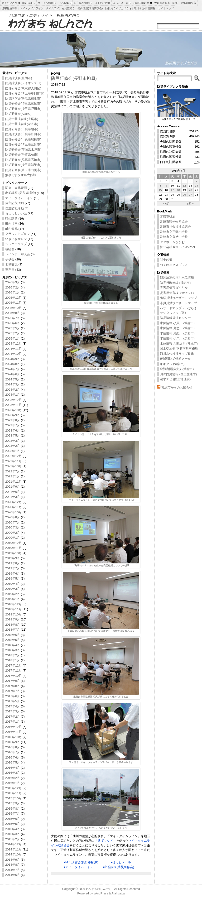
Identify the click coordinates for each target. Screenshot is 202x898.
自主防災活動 (14, 203)
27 (190, 194)
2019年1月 (12, 599)
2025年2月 (12, 333)
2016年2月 (12, 778)
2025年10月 (13, 308)
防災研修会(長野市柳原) (74, 78)
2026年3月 (12, 282)
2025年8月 (12, 313)
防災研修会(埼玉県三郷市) (23, 103)
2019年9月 (12, 558)
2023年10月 (13, 410)
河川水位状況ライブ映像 (177, 353)
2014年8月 (12, 864)
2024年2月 (12, 389)
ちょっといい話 (16, 213)
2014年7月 (12, 870)
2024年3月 (12, 384)
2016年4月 (12, 767)
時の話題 (11, 218)
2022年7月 (12, 471)
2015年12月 (13, 788)
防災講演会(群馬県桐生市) (23, 98)
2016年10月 (13, 737)
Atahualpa (118, 893)
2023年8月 (12, 420)
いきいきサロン (16, 239)
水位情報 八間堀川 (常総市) (179, 343)
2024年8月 (12, 364)
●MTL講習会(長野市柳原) (80, 862)
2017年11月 (13, 670)
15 (160, 190)
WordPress (101, 893)
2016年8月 (12, 747)
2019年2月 (12, 594)
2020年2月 (12, 532)
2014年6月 (12, 875)
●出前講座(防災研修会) (118, 867)
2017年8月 (12, 686)
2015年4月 (12, 829)
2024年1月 (12, 394)
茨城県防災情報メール (175, 358)
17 (172, 190)
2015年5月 (12, 824)
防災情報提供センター (175, 318)
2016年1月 (12, 783)
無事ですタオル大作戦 (20, 175)
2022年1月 (12, 476)
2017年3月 (12, 711)
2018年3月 (12, 650)
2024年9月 (12, 359)
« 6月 (166, 203)
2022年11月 (13, 461)
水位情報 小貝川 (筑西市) (177, 338)
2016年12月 (13, 727)
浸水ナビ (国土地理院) (175, 379)
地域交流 (11, 264)
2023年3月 (12, 440)
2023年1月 (12, 451)
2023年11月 (13, 405)
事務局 (9, 269)
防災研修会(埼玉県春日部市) (24, 93)
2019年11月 (13, 548)
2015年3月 (12, 834)
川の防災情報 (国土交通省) (178, 374)
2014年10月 (13, 854)
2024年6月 (12, 374)
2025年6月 (12, 323)
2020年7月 (12, 522)
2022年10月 (13, 466)
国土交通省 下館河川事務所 (179, 348)
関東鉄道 (166, 260)
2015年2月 (12, 839)
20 (190, 190)
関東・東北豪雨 (16, 188)
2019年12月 (13, 543)
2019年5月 (12, 578)
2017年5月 (12, 701)
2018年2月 (12, 655)
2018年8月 (12, 624)
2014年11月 (13, 849)
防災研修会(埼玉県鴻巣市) (23, 165)
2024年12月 (13, 343)
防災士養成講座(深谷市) (21, 124)
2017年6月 (12, 696)
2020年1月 (12, 537)
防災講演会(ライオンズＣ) (23, 83)
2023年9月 (12, 415)
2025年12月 (13, 297)
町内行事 (11, 223)
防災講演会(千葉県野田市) (23, 134)
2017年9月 (12, 680)
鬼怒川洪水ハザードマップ (178, 298)
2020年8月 (12, 517)
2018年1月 (12, 660)
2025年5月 (12, 328)
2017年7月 (12, 691)
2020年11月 (13, 507)
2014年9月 (12, 859)
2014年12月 (13, 844)
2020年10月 (13, 512)
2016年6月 (12, 757)
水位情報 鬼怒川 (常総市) (177, 328)
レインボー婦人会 (17, 254)
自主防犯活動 (14, 208)
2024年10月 (13, 353)
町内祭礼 (11, 229)
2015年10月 (13, 798)
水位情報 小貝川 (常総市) (177, 323)
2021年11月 (13, 481)
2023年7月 (12, 425)
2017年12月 (13, 665)
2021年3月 (12, 497)
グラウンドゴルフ (17, 233)
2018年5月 (12, 640)
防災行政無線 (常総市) (175, 282)
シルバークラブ (16, 244)
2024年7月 (12, 369)
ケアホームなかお (172, 242)
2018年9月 (12, 619)
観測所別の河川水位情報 (177, 277)
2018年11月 (13, 609)
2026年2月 (12, 287)
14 (196, 185)
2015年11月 (13, 793)
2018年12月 (13, 604)
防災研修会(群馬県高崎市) (23, 160)
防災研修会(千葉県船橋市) (23, 139)
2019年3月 (12, 589)
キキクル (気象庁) (172, 364)
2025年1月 (12, 338)
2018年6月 (12, 635)
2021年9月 (12, 486)
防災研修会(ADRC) (18, 113)
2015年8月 (12, 808)
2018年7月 (12, 629)
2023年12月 (13, 400)
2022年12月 (13, 456)
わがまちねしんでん (98, 889)
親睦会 (9, 249)
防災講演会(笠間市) (18, 78)
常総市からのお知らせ (176, 387)
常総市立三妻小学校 (174, 232)
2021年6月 (12, 492)
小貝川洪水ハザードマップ (178, 303)
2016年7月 (12, 752)
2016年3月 (12, 772)
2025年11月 (13, 302)
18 (178, 190)
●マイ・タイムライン (78, 867)
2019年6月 (12, 573)
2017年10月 (13, 675)
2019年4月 (12, 584)
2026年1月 (12, 292)
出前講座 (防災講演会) (20, 193)
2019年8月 (12, 563)
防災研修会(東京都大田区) (23, 88)
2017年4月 (12, 706)
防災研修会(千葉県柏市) (21, 129)
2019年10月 (13, 553)
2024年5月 (12, 379)
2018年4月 (12, 645)
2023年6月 (12, 430)
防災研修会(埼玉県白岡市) (23, 170)
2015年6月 (12, 819)
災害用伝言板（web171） (178, 293)
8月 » (190, 203)
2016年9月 (12, 742)
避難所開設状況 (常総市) (177, 369)
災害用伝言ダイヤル (174, 287)
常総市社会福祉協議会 (175, 226)
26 (184, 194)
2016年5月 (12, 762)
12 (184, 185)
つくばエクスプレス (174, 265)
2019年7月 (12, 568)
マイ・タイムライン (19, 198)
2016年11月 (13, 732)
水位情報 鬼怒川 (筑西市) (177, 333)
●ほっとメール (121, 862)
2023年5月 (12, 435)
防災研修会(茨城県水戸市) (23, 149)
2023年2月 (12, 445)
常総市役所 (167, 216)
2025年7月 (12, 318)
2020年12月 (13, 502)
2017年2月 (12, 716)
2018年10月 (13, 614)
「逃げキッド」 (105, 840)
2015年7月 (12, 813)
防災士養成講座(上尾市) (21, 119)
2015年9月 (12, 803)
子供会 (9, 259)
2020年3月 (12, 527)
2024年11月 (13, 349)
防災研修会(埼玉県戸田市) (23, 108)
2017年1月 (12, 721)
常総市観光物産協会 (174, 221)
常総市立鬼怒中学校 (174, 237)
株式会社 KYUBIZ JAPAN (177, 247)
